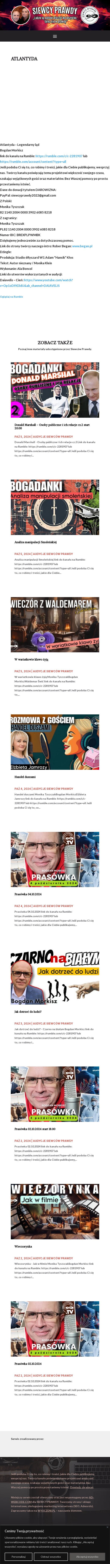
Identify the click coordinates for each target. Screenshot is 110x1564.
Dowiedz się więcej (81, 1487)
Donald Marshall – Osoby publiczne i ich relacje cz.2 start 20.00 (52, 426)
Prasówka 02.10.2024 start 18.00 (35, 1129)
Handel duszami (25, 777)
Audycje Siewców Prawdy (53, 436)
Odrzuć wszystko (51, 1556)
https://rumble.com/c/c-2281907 (59, 156)
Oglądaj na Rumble (11, 296)
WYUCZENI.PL (46, 1510)
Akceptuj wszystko (87, 1556)
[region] (55, 1544)
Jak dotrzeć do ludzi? (28, 1012)
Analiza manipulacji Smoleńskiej (36, 542)
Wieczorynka (23, 1246)
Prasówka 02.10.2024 (28, 1364)
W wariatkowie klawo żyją (31, 659)
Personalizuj (18, 1556)
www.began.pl (82, 246)
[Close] (107, 1527)
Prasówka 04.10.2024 (28, 894)
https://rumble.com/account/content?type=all (33, 162)
